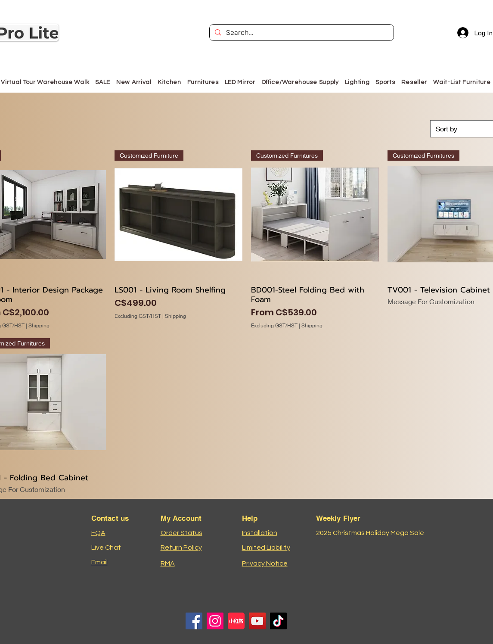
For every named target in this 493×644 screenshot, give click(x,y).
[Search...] (300, 33)
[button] (203, 82)
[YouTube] (257, 621)
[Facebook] (194, 621)
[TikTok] (278, 621)
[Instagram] (215, 621)
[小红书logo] (236, 621)
